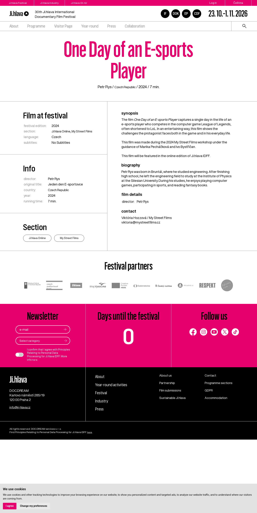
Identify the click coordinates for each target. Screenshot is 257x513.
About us (166, 443)
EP (186, 13)
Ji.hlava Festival (19, 2)
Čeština (238, 2)
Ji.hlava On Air (92, 2)
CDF (197, 13)
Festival (102, 460)
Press (111, 26)
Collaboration (135, 26)
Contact (211, 443)
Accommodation (217, 466)
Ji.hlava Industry (57, 2)
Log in (213, 2)
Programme (36, 26)
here (35, 428)
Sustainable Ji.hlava (174, 466)
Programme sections (220, 451)
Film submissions (172, 458)
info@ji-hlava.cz (21, 480)
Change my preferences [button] (33, 505)
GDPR (209, 458)
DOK (176, 13)
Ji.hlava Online (62, 198)
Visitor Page (63, 26)
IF (165, 13)
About (13, 26)
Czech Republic (125, 154)
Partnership (167, 451)
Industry (103, 468)
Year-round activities (114, 452)
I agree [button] (10, 505)
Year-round (89, 26)
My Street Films (85, 198)
